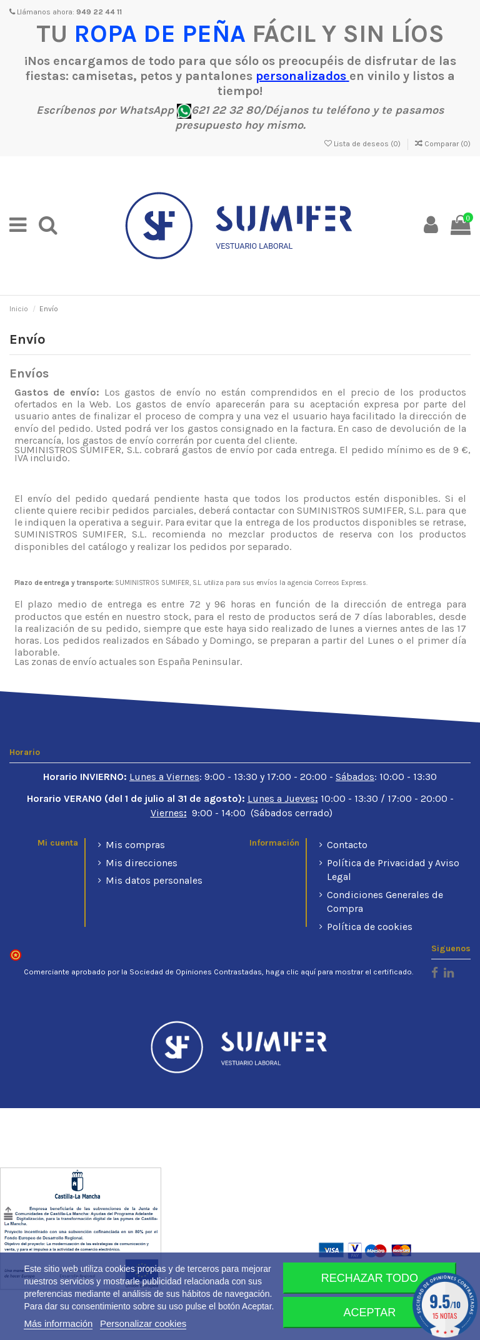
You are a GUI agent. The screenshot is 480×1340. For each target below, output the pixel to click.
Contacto (347, 845)
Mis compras (135, 845)
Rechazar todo (369, 1278)
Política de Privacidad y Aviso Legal (393, 869)
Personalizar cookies (143, 1323)
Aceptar (370, 1312)
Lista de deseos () (363, 143)
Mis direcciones (142, 863)
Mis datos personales (154, 880)
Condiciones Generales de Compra (385, 901)
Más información (58, 1323)
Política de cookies (369, 926)
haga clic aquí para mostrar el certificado (339, 972)
